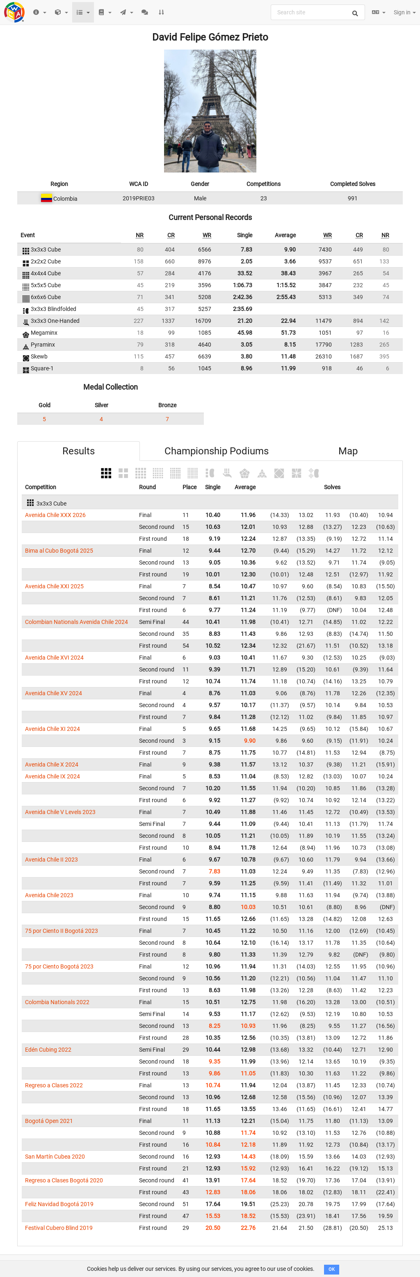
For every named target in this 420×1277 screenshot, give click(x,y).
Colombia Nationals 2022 (57, 1002)
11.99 (288, 368)
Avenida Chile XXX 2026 (55, 515)
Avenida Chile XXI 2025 (54, 586)
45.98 (244, 332)
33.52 (244, 273)
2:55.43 (286, 297)
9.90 (290, 249)
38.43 (288, 273)
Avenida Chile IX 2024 (52, 776)
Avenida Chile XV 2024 (53, 693)
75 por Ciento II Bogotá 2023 (61, 931)
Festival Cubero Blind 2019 (59, 1228)
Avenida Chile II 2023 (51, 859)
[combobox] (318, 12)
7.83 (246, 249)
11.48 (288, 356)
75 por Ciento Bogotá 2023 (59, 966)
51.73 (288, 332)
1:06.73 (242, 285)
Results (78, 451)
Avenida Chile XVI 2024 (54, 657)
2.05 (246, 261)
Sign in (405, 12)
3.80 (246, 356)
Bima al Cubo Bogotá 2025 (59, 550)
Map (348, 451)
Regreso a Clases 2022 (54, 1085)
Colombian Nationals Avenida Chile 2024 (76, 622)
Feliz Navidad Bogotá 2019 (59, 1204)
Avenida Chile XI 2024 (52, 729)
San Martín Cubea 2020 (55, 1156)
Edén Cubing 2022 (48, 1049)
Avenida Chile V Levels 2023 (60, 812)
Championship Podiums (216, 451)
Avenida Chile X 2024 (51, 764)
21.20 (244, 321)
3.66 (290, 261)
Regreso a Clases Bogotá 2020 (64, 1180)
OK (332, 1269)
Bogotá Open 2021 (49, 1121)
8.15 (290, 344)
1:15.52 (286, 285)
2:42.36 (242, 297)
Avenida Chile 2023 (49, 895)
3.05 (246, 344)
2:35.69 (242, 309)
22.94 (288, 321)
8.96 (246, 368)
